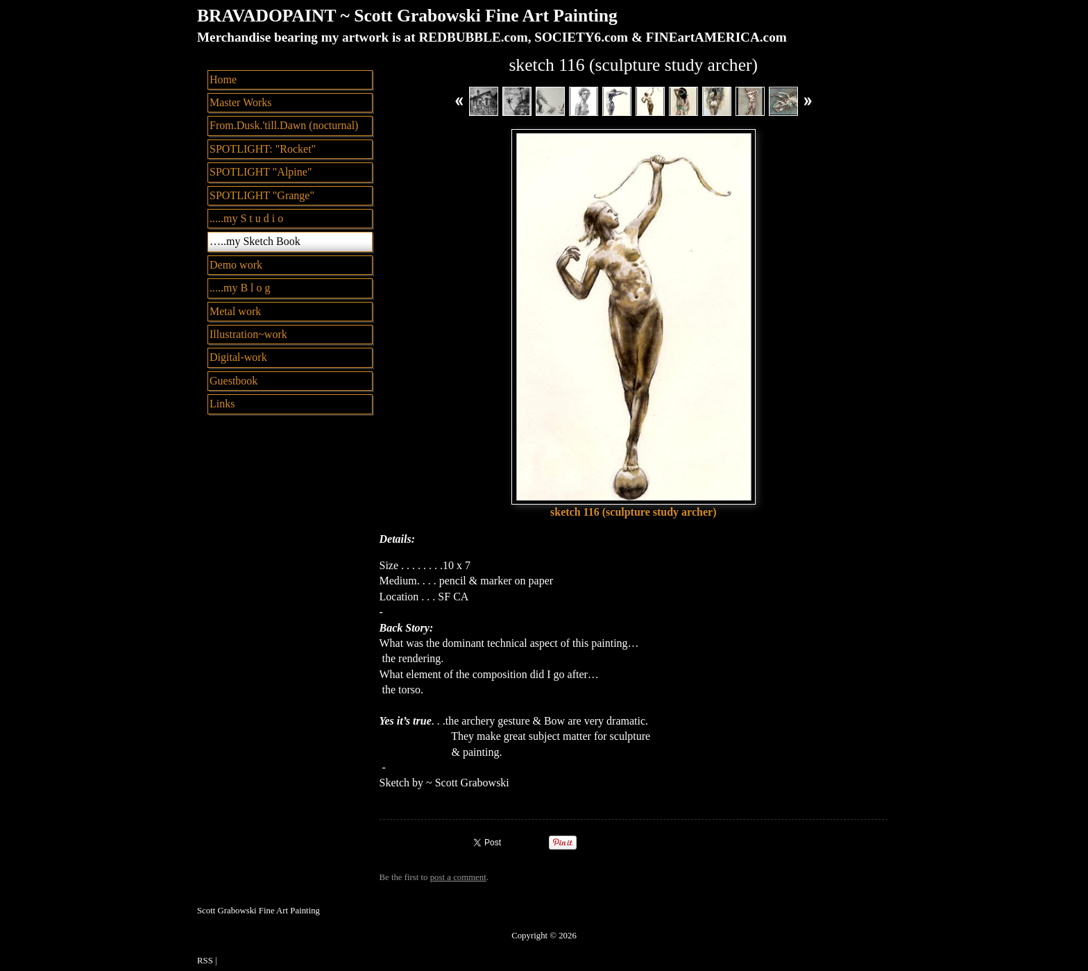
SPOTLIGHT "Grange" (262, 195)
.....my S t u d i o (246, 218)
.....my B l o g (240, 288)
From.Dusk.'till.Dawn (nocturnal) (284, 125)
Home (223, 79)
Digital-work (238, 357)
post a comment (458, 877)
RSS (205, 960)
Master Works (241, 102)
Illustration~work (248, 334)
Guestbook (233, 381)
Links (222, 403)
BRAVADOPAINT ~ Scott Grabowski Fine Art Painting (407, 16)
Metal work (235, 311)
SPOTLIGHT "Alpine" (261, 172)
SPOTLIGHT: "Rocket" (263, 149)
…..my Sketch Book (255, 241)
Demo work (236, 265)
